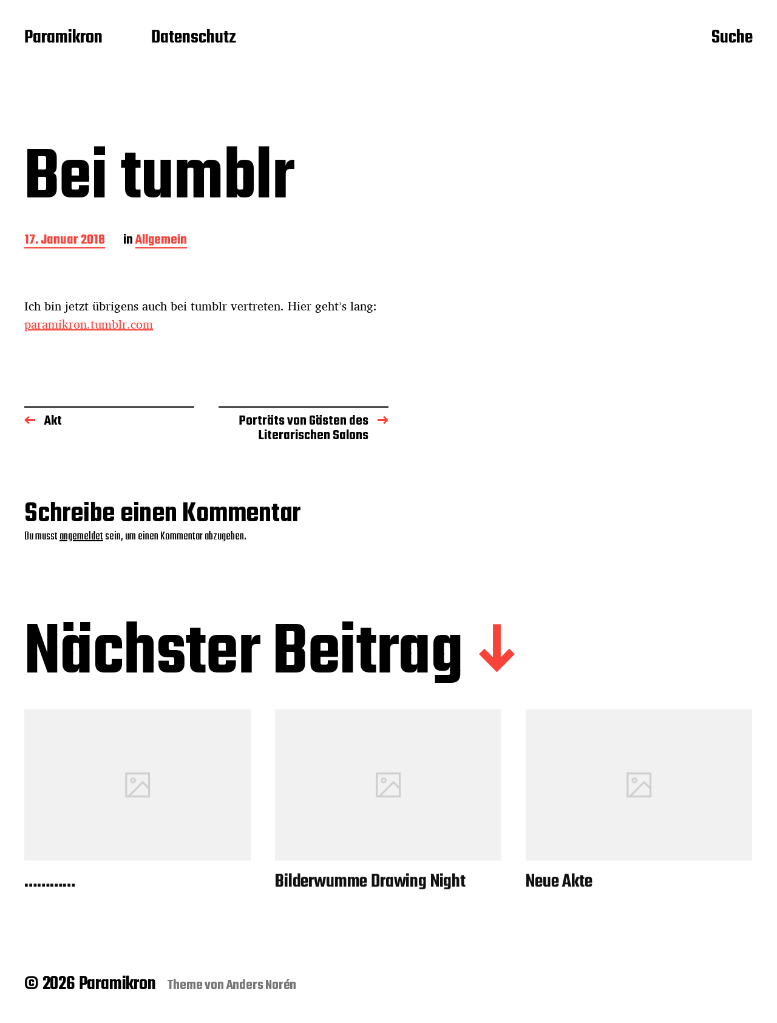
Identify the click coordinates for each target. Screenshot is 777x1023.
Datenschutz (193, 38)
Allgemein (161, 240)
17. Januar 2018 (64, 240)
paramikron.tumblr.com (88, 324)
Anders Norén (261, 985)
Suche (732, 38)
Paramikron (63, 38)
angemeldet (81, 537)
